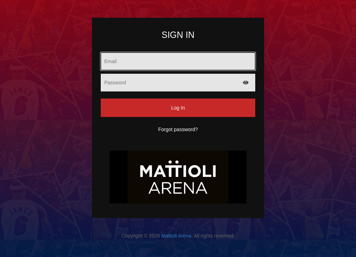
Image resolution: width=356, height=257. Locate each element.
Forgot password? (178, 129)
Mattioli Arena (176, 236)
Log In (178, 108)
